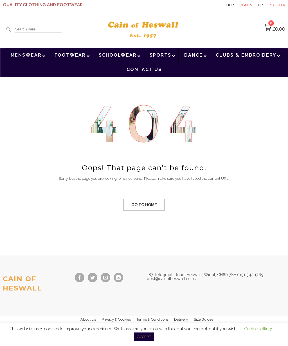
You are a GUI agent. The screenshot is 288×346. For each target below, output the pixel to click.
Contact (209, 5)
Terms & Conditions (152, 319)
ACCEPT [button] (144, 337)
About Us (88, 319)
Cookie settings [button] (258, 328)
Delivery (181, 319)
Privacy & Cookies (116, 319)
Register (277, 5)
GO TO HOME (144, 205)
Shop (229, 5)
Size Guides (203, 319)
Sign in (245, 5)
